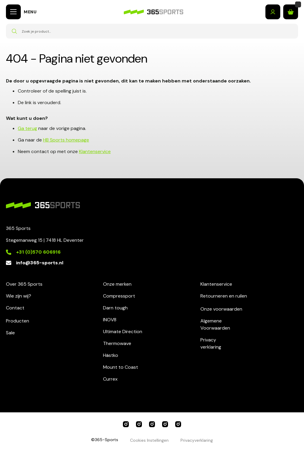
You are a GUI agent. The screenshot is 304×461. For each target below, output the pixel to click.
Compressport (119, 296)
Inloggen (272, 11)
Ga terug (27, 128)
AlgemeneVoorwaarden (215, 324)
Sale (10, 333)
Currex (110, 379)
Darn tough (115, 308)
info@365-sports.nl (39, 263)
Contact (15, 308)
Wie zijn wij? (18, 296)
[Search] (14, 31)
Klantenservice (95, 151)
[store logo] (153, 12)
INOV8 (109, 320)
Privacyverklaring (210, 343)
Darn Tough (178, 424)
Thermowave (117, 343)
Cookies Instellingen (149, 440)
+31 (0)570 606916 (38, 252)
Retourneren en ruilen (223, 296)
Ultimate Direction (122, 331)
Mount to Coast (120, 367)
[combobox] (152, 31)
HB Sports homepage (66, 140)
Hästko (110, 355)
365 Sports (125, 424)
